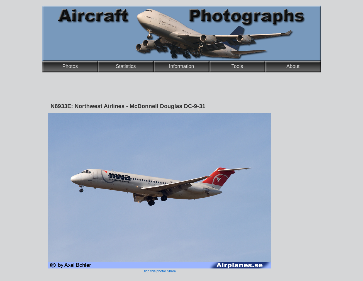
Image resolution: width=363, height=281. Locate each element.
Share (171, 271)
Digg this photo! (154, 271)
